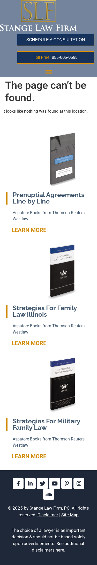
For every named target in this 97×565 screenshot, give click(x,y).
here (60, 550)
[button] (48, 71)
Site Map (70, 514)
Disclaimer (48, 514)
